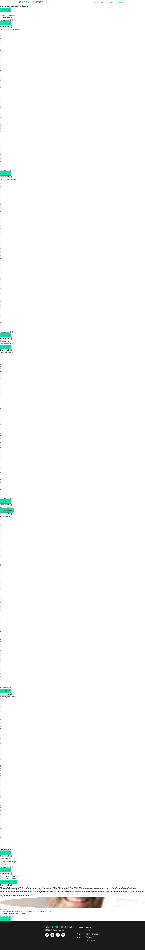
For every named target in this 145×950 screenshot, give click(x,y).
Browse (96, 2)
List (101, 2)
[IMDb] (63, 935)
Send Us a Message (9, 862)
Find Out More (7, 510)
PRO (106, 2)
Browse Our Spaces (9, 882)
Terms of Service (93, 934)
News (111, 2)
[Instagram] (57, 935)
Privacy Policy (92, 937)
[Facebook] (52, 935)
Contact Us (120, 2)
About (88, 927)
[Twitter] (47, 935)
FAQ (88, 930)
